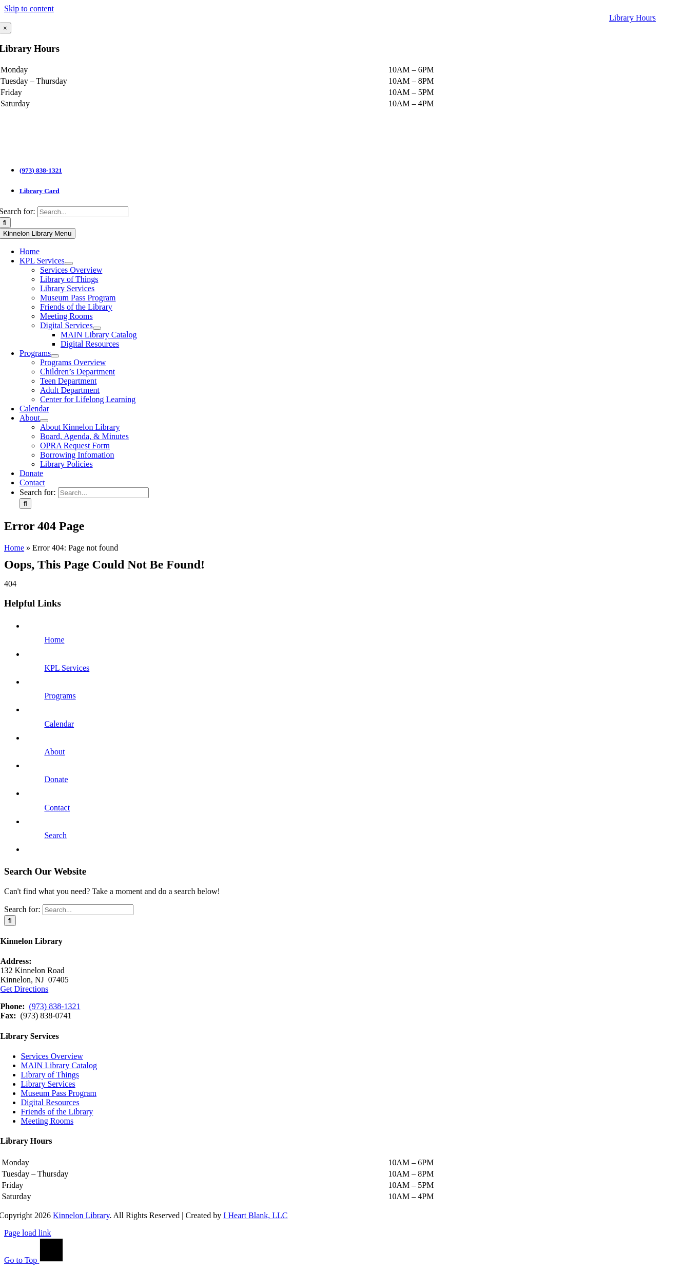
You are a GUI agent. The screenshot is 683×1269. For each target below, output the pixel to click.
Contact (57, 807)
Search (55, 835)
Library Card (39, 191)
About (54, 751)
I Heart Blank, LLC (255, 1215)
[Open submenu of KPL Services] (69, 263)
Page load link (27, 1232)
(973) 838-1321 (40, 170)
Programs (59, 695)
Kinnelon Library (81, 1215)
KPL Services (66, 668)
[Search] (25, 503)
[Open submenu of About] (44, 420)
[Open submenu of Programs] (55, 355)
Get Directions (25, 988)
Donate (56, 779)
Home (14, 547)
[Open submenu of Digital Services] (97, 328)
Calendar (59, 723)
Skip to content (29, 8)
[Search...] (82, 211)
